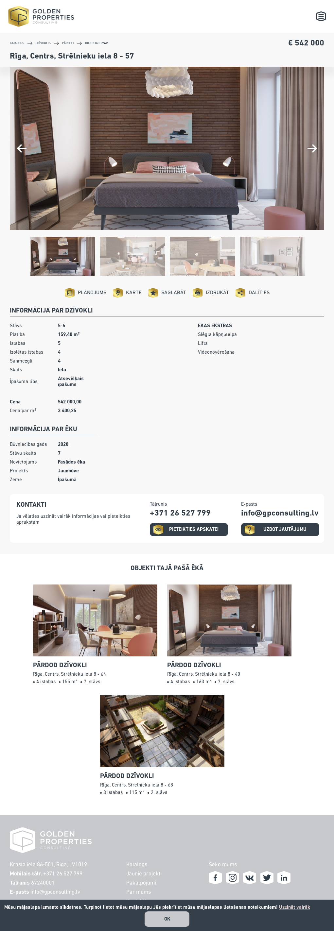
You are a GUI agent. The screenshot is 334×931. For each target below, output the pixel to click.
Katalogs (135, 865)
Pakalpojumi (140, 883)
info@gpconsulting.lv (55, 892)
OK (167, 919)
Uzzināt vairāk (294, 907)
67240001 (43, 883)
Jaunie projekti (142, 874)
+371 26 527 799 (62, 874)
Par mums (137, 892)
